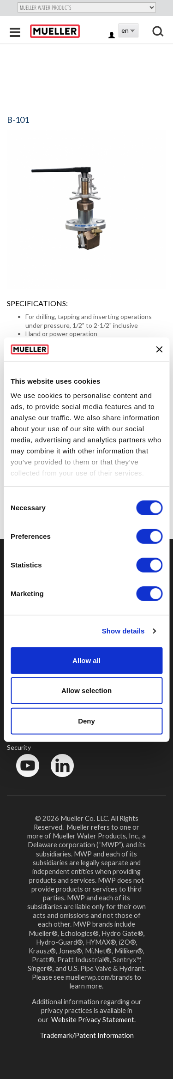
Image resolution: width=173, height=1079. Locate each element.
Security (19, 747)
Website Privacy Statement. (93, 1019)
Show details (123, 631)
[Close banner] (159, 349)
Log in (112, 36)
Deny (86, 721)
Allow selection (86, 690)
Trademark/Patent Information (87, 1035)
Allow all (86, 660)
